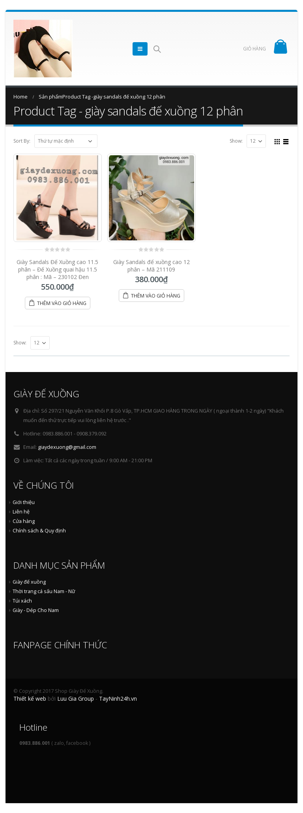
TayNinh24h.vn (118, 698)
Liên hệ (21, 511)
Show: (236, 141)
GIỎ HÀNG (254, 48)
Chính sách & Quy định (39, 530)
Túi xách (22, 600)
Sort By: (21, 141)
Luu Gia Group (75, 698)
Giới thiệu (24, 502)
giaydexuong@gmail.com (67, 447)
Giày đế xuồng (29, 582)
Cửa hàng (24, 521)
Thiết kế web (29, 698)
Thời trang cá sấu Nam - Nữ (44, 591)
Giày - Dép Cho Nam (36, 610)
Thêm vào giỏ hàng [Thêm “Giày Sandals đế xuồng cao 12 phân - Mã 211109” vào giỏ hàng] (155, 295)
